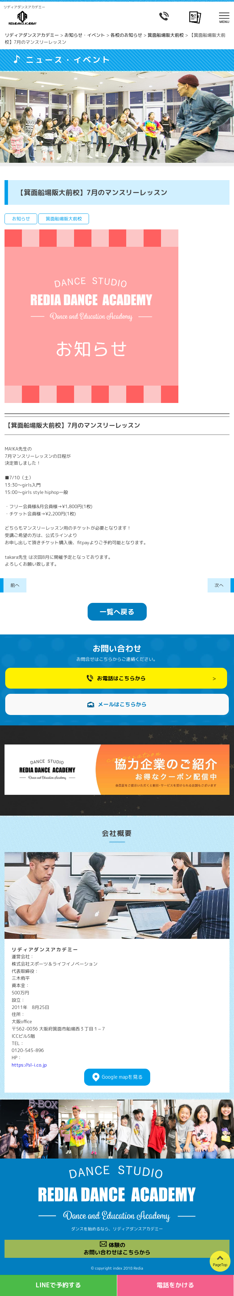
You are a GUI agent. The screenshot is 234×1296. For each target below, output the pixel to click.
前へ (14, 585)
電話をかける (175, 1285)
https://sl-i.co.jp (29, 1065)
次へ (219, 585)
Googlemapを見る (122, 1077)
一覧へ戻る (117, 611)
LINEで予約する (58, 1285)
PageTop (220, 1265)
